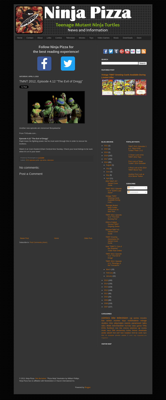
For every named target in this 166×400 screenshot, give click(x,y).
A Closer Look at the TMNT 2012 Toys (136, 156)
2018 (106, 156)
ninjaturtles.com (142, 335)
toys (124, 320)
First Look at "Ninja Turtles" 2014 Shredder (137, 162)
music (103, 330)
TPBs (145, 326)
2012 (106, 290)
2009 (106, 300)
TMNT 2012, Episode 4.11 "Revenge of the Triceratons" (114, 263)
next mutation (125, 333)
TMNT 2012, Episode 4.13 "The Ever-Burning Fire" (114, 217)
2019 (106, 152)
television (50, 160)
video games (137, 326)
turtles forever (131, 330)
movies (143, 318)
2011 (106, 294)
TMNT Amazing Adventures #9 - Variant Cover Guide (113, 240)
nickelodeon (133, 320)
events (127, 323)
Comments (133, 192)
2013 (106, 287)
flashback (110, 328)
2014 (106, 284)
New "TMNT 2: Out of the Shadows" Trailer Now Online (114, 249)
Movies (82, 38)
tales (144, 323)
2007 (106, 307)
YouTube (128, 326)
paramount (136, 323)
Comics (58, 38)
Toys (91, 38)
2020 (106, 149)
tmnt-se (134, 333)
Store (139, 38)
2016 (106, 162)
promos (117, 335)
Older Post (88, 238)
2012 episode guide (32, 160)
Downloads (128, 38)
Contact (29, 38)
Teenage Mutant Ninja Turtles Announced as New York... (112, 208)
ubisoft (109, 333)
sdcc (103, 326)
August (109, 165)
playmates (119, 323)
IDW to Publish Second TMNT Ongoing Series (112, 224)
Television (70, 38)
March (108, 269)
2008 (106, 303)
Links (49, 38)
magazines (104, 338)
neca (109, 330)
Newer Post (24, 238)
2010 (106, 297)
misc (111, 323)
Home (19, 38)
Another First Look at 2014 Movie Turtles (136, 175)
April (108, 178)
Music (116, 38)
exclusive (111, 335)
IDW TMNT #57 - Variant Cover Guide (112, 183)
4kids (108, 326)
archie (103, 333)
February (109, 273)
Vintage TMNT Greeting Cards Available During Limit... (113, 199)
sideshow (133, 328)
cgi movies (142, 328)
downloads (143, 330)
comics (105, 317)
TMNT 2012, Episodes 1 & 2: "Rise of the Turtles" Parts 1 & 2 (137, 148)
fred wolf (116, 333)
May (108, 175)
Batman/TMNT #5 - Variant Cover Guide (113, 232)
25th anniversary (118, 330)
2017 (106, 159)
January (109, 276)
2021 (106, 146)
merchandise (118, 326)
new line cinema (122, 328)
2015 (106, 280)
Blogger (87, 387)
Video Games (104, 38)
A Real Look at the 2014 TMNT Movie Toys (137, 169)
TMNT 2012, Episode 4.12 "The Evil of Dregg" (114, 256)
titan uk (104, 335)
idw (113, 317)
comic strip (132, 335)
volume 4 (124, 335)
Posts (131, 188)
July (108, 168)
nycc (145, 333)
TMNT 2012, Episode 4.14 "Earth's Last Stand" (114, 191)
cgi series (43, 160)
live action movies (110, 320)
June (108, 172)
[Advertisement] (124, 118)
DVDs (103, 328)
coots (140, 333)
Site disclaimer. (41, 378)
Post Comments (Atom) (38, 242)
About (40, 38)
